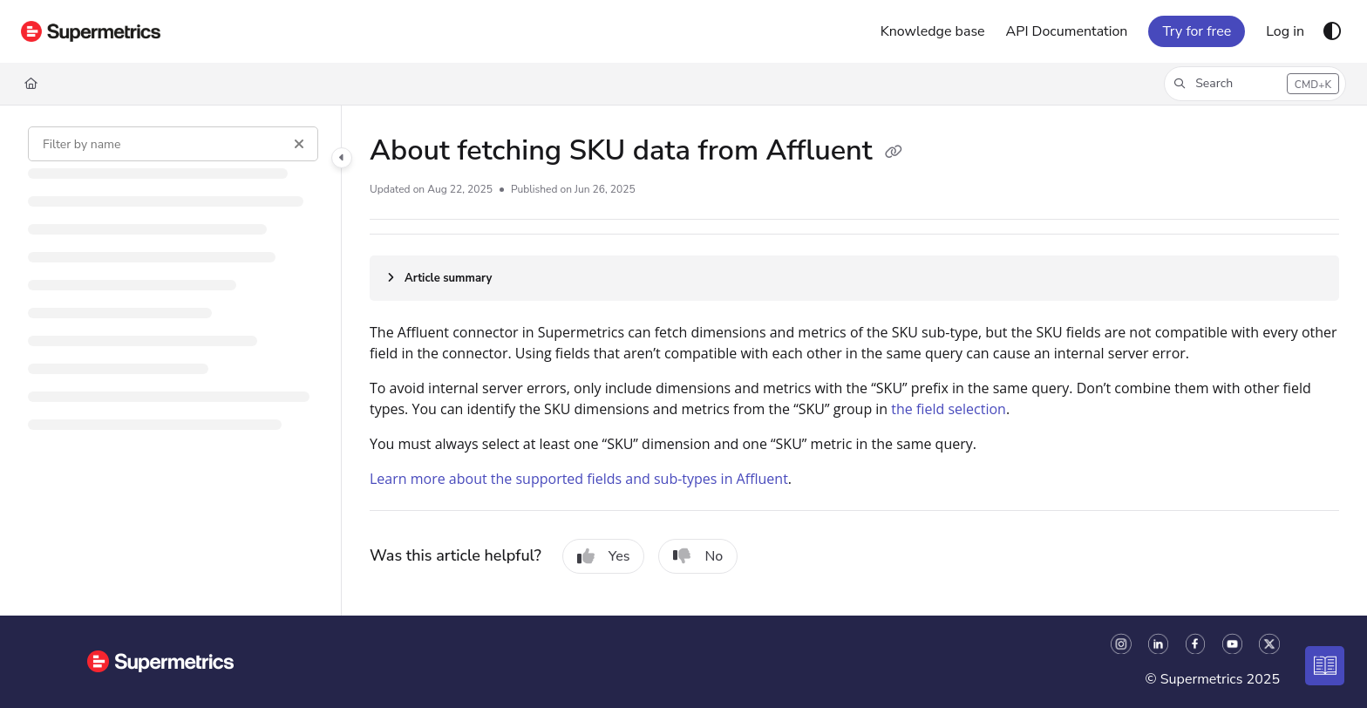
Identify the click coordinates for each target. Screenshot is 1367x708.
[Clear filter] (299, 144)
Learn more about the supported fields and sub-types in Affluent (579, 478)
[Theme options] (1332, 31)
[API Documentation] (1067, 31)
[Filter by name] (173, 143)
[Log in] (1285, 31)
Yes (603, 556)
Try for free (1196, 31)
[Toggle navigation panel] (341, 157)
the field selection (948, 409)
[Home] (90, 31)
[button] (1255, 83)
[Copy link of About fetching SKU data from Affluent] (894, 153)
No (698, 556)
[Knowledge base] (933, 31)
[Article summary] (854, 278)
